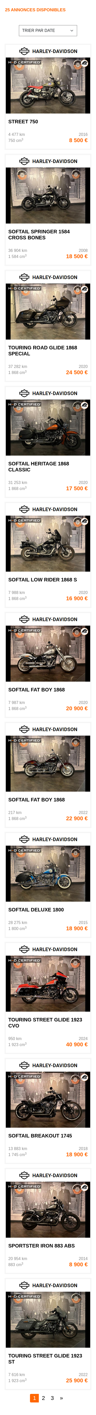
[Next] (61, 1398)
